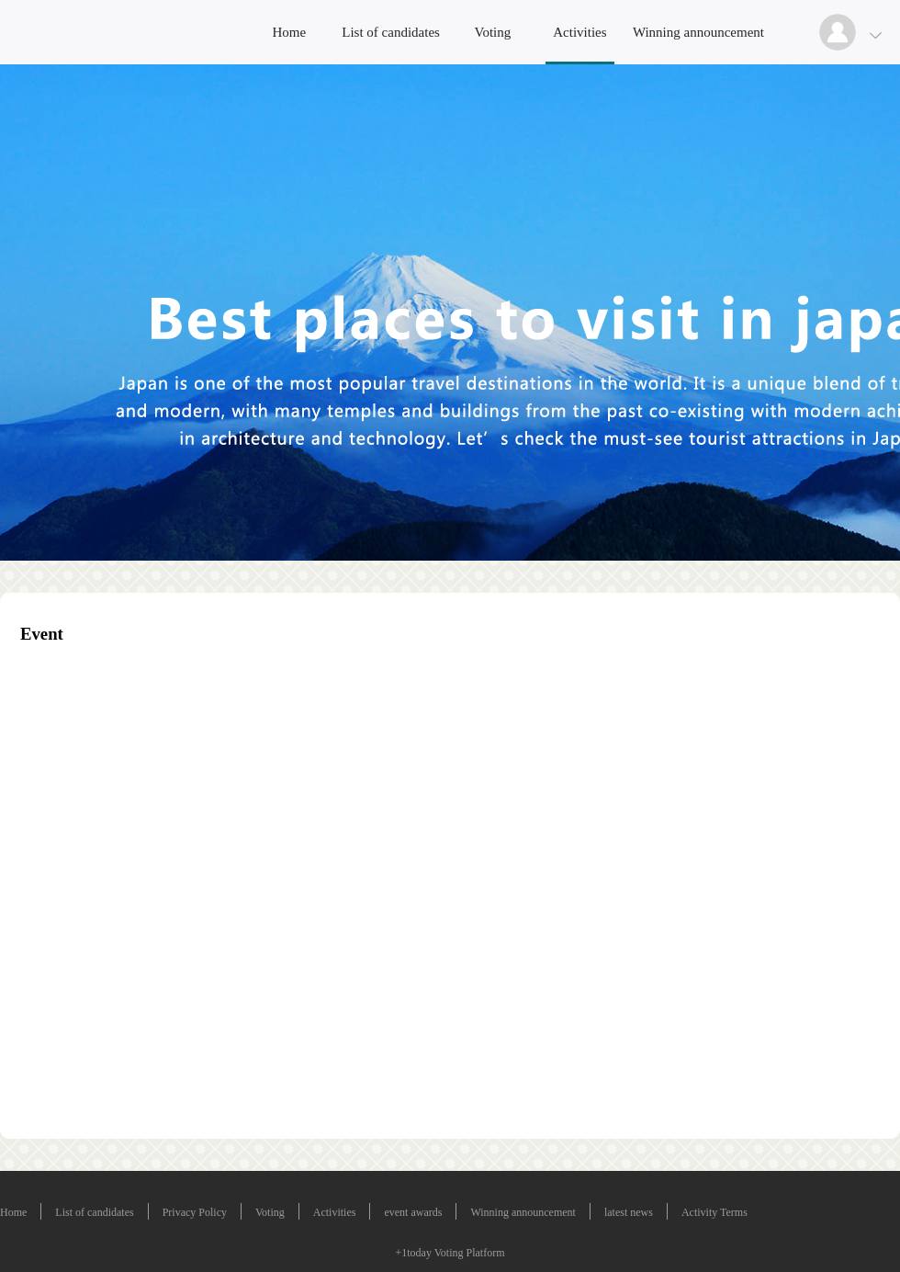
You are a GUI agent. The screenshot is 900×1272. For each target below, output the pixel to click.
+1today (413, 1252)
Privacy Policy (195, 1212)
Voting (493, 32)
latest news (628, 1212)
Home (289, 32)
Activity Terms (714, 1212)
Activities (579, 32)
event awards (413, 1212)
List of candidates (391, 32)
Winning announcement (698, 32)
